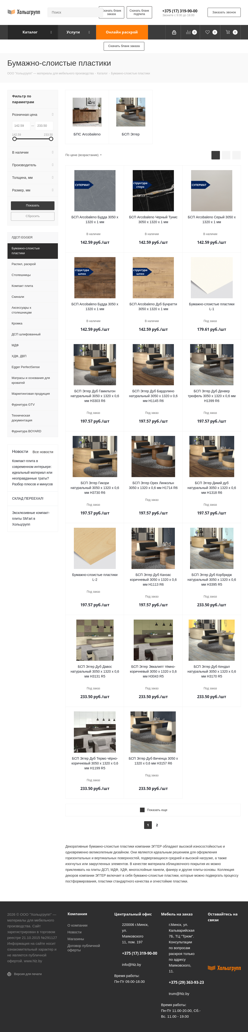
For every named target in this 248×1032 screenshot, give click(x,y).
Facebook (225, 931)
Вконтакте (212, 931)
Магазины (76, 939)
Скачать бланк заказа (111, 12)
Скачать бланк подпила (139, 12)
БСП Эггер (131, 134)
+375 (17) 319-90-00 (179, 11)
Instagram (212, 943)
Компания (77, 913)
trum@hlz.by (179, 994)
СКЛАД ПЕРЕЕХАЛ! (27, 498)
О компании (78, 925)
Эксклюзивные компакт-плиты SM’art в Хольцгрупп (31, 518)
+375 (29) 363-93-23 (186, 982)
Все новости (42, 452)
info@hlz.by (131, 964)
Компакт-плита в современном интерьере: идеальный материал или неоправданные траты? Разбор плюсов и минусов (32, 472)
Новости (75, 932)
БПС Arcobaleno (87, 134)
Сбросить (33, 216)
